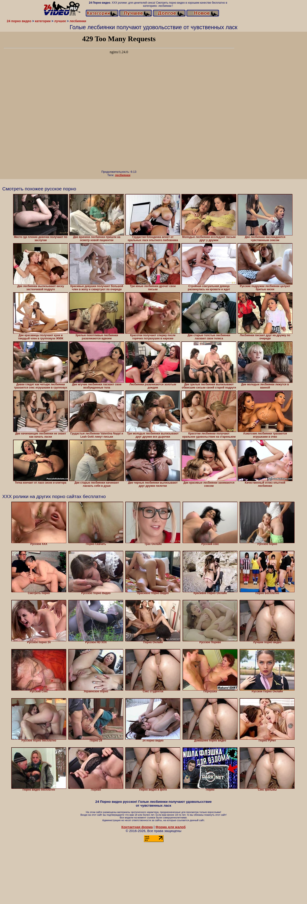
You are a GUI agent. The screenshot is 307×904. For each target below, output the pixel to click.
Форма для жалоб (170, 827)
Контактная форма (137, 827)
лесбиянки (122, 175)
